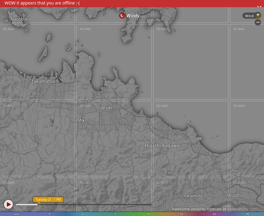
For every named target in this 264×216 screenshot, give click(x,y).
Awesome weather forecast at (214, 209)
